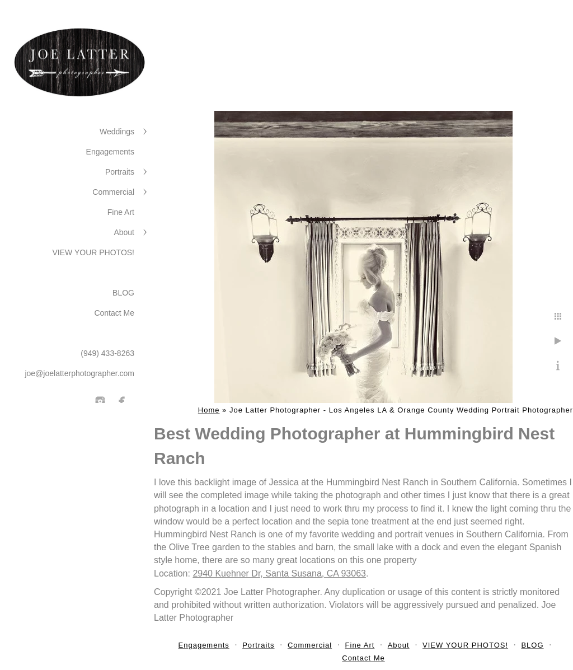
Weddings (117, 131)
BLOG (123, 292)
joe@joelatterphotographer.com (79, 373)
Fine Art (120, 212)
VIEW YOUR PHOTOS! (93, 252)
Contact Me (114, 312)
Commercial (113, 192)
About (124, 232)
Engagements (110, 151)
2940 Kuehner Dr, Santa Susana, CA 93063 (279, 573)
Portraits (119, 171)
